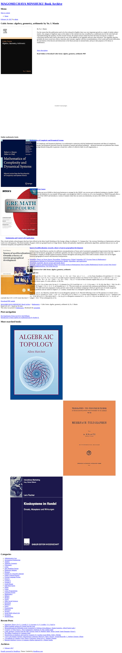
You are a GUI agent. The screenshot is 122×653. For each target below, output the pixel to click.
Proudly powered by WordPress (10, 651)
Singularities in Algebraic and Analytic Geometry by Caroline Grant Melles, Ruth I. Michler (33, 635)
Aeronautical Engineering (12, 560)
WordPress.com (38, 651)
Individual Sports (10, 585)
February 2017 (9, 648)
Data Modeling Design (11, 568)
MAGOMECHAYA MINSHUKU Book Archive (31, 3)
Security (7, 611)
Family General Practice (12, 575)
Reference (8, 609)
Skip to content (5, 13)
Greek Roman (9, 584)
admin (16, 19)
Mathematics (20, 308)
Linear (7, 589)
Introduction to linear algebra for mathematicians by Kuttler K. (20, 317)
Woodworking (9, 616)
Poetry (7, 606)
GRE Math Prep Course (37, 189)
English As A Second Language (14, 573)
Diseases (7, 572)
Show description (42, 50)
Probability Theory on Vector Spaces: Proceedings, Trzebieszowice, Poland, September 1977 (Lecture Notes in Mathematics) (68, 259)
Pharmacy (8, 604)
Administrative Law (11, 558)
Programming (9, 608)
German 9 (8, 582)
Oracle (7, 599)
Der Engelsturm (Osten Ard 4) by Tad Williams (15, 316)
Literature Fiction (10, 592)
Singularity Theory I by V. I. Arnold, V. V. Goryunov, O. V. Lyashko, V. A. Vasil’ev (30, 624)
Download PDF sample (8, 301)
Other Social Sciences (11, 601)
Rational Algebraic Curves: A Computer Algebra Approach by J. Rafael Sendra (29, 640)
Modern (7, 597)
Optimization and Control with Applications (20, 238)
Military (7, 596)
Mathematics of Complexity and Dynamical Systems (47, 140)
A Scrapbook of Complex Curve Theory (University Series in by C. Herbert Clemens (30, 638)
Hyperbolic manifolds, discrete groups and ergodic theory (47, 263)
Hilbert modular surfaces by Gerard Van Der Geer (20, 626)
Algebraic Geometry (11, 563)
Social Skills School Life (12, 613)
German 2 (8, 580)
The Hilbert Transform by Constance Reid (17, 633)
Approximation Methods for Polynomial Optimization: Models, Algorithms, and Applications (58, 261)
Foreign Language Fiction (12, 577)
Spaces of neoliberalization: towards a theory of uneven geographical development (56, 248)
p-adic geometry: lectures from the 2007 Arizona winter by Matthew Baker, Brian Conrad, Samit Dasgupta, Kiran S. (40, 631)
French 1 (7, 579)
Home (6, 16)
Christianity (8, 565)
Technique (8, 615)
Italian (6, 587)
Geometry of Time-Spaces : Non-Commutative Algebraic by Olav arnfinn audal (29, 630)
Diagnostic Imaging (11, 570)
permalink (37, 308)
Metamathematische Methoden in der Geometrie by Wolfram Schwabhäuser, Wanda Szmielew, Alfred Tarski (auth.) (40, 628)
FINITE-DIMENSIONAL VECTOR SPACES (44, 266)
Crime (6, 567)
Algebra (7, 562)
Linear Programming (11, 591)
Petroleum (8, 603)
